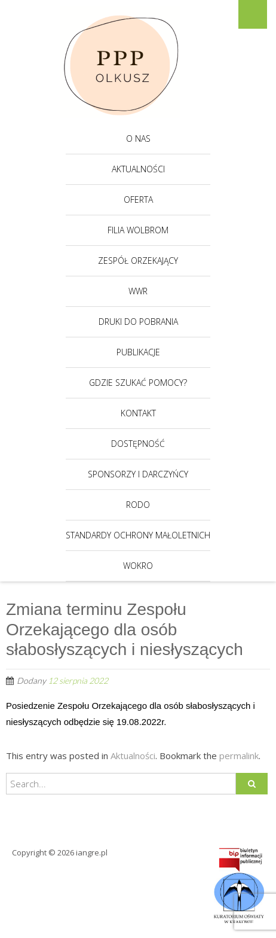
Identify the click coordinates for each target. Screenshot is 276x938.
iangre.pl (92, 852)
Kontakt (138, 413)
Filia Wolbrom (138, 230)
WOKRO (138, 565)
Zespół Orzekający (138, 260)
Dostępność (138, 443)
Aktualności (138, 169)
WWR (138, 291)
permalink (239, 756)
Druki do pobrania (138, 321)
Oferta (138, 199)
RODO (138, 504)
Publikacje (138, 352)
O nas (138, 138)
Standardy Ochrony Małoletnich (138, 535)
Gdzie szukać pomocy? (138, 382)
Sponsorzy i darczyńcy (138, 474)
